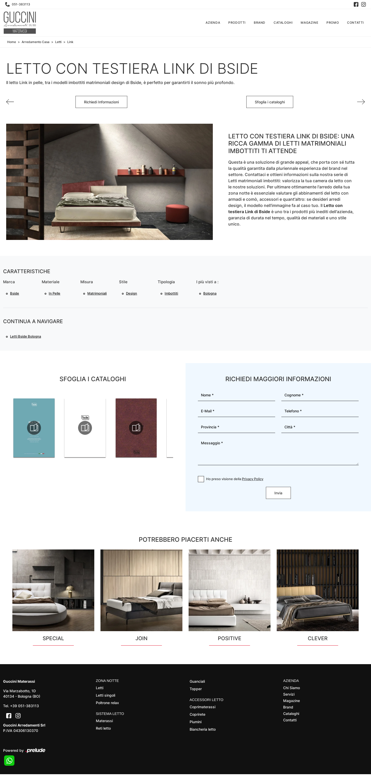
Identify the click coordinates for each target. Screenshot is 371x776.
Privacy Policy (252, 480)
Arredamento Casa (35, 42)
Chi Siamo (291, 689)
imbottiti (171, 294)
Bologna (210, 294)
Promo (332, 22)
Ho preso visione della (234, 480)
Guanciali (197, 683)
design (131, 294)
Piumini (195, 723)
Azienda (213, 22)
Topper (196, 690)
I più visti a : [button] (207, 282)
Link (70, 42)
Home (11, 42)
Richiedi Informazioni (101, 102)
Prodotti (237, 22)
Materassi (104, 722)
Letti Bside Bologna (25, 338)
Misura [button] (86, 282)
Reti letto (103, 730)
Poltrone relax (107, 704)
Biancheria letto (203, 731)
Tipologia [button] (166, 282)
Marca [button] (9, 282)
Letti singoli (105, 697)
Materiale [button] (51, 282)
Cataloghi (283, 22)
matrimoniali (97, 294)
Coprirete (197, 716)
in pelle (55, 294)
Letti (58, 42)
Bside (14, 294)
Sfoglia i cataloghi (270, 102)
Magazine (309, 22)
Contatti (355, 22)
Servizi (288, 696)
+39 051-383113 (24, 707)
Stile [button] (123, 282)
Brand (259, 22)
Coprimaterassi (202, 708)
